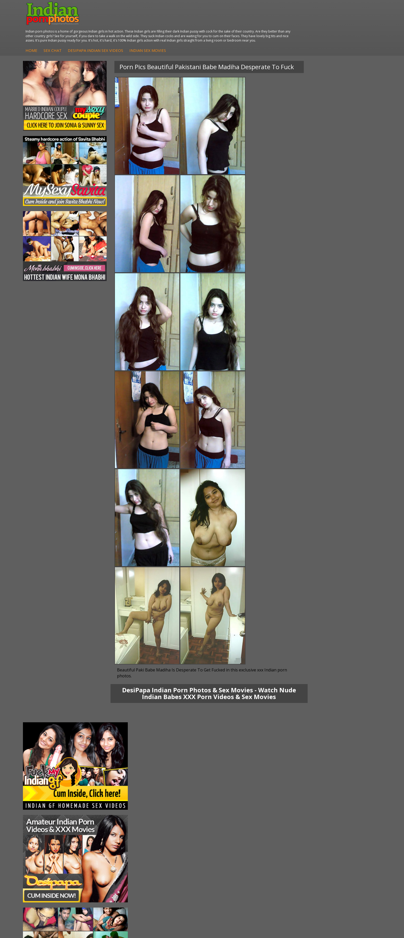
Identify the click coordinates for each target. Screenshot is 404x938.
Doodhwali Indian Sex (351, 833)
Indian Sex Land (286, 854)
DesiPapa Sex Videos (169, 828)
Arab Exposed (103, 833)
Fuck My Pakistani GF (109, 854)
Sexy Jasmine (42, 838)
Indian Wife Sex (346, 843)
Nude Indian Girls (227, 854)
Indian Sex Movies (240, 23)
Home (124, 23)
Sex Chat (145, 23)
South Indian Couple (48, 848)
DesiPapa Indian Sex (109, 828)
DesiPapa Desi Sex (107, 843)
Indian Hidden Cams (168, 833)
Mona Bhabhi (42, 828)
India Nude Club (286, 843)
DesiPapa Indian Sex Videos (187, 23)
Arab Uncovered (165, 854)
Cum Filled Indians (288, 838)
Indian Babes (163, 848)
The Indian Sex (345, 828)
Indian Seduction (226, 838)
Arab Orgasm (284, 828)
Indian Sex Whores (228, 833)
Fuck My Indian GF (167, 838)
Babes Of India (285, 833)
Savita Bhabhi (42, 843)
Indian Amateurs (165, 843)
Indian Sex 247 (285, 848)
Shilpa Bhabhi (42, 854)
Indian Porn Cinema (229, 828)
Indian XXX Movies (348, 854)
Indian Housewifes (107, 848)
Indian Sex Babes (227, 848)
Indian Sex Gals (225, 843)
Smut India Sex (345, 848)
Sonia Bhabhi (42, 833)
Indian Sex (100, 838)
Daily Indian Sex (346, 838)
